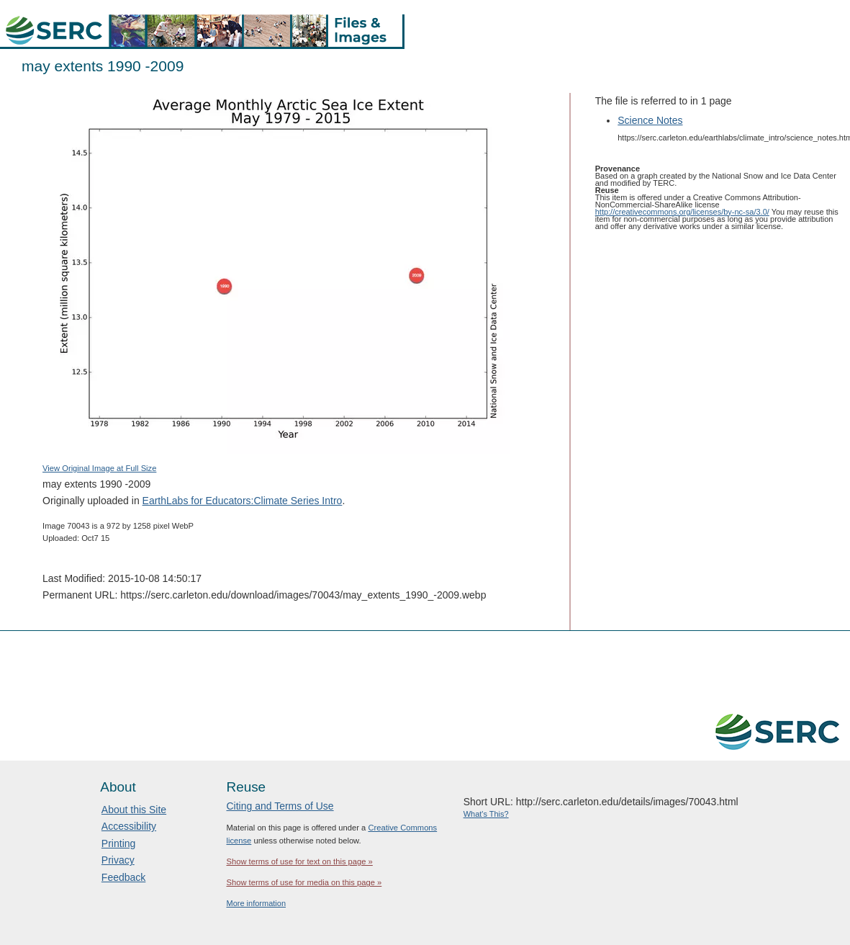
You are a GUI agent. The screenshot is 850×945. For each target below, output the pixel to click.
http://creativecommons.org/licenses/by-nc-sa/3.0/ (682, 211)
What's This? (486, 814)
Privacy (118, 860)
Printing (118, 843)
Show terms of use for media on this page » (303, 882)
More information (256, 903)
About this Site (133, 809)
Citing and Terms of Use (279, 806)
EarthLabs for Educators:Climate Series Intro (243, 500)
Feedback (123, 877)
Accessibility (128, 826)
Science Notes (650, 120)
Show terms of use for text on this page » (299, 861)
